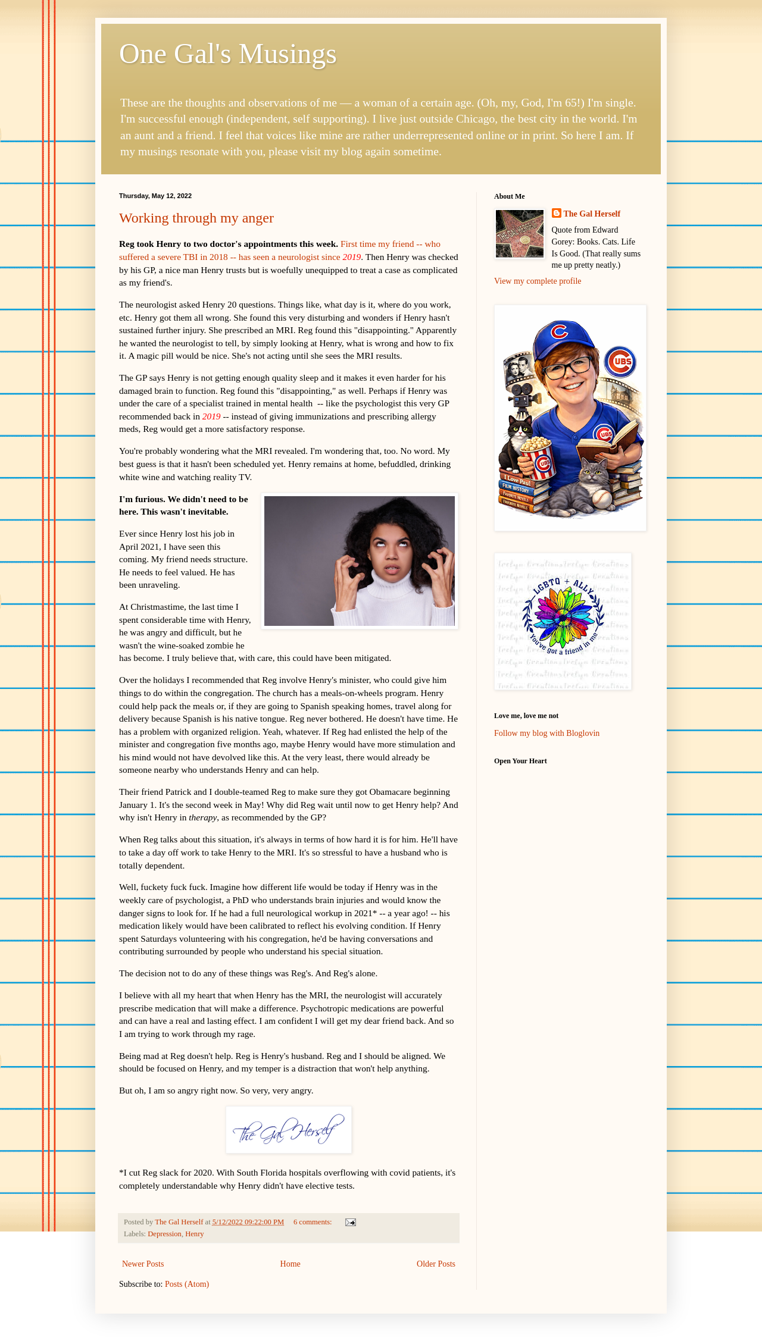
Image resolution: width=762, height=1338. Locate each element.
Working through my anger (196, 217)
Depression (165, 1234)
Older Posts (436, 1263)
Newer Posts (143, 1263)
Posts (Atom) (187, 1284)
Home (290, 1263)
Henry (194, 1234)
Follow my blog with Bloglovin (546, 733)
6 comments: (313, 1222)
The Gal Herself (592, 213)
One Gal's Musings (228, 53)
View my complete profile (538, 281)
